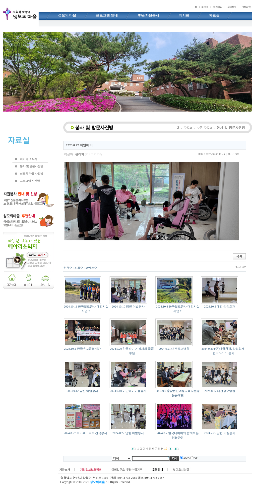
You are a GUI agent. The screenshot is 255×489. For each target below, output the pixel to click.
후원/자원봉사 (148, 15)
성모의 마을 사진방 (31, 173)
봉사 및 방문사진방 (31, 166)
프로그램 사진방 (30, 180)
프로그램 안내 (107, 15)
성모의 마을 (67, 15)
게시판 (184, 15)
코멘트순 (91, 268)
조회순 (78, 268)
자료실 (214, 15)
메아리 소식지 (28, 159)
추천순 (67, 268)
